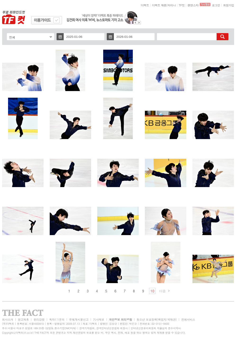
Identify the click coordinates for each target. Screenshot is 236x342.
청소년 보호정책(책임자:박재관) (157, 319)
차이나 (172, 5)
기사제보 (98, 319)
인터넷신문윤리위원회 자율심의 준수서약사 (156, 328)
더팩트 (145, 5)
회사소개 (7, 319)
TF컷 (182, 5)
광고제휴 (23, 319)
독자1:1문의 (57, 319)
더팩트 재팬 (159, 5)
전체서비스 (188, 319)
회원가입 (228, 5)
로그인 (216, 5)
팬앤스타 (192, 5)
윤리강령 (39, 319)
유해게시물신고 (79, 319)
